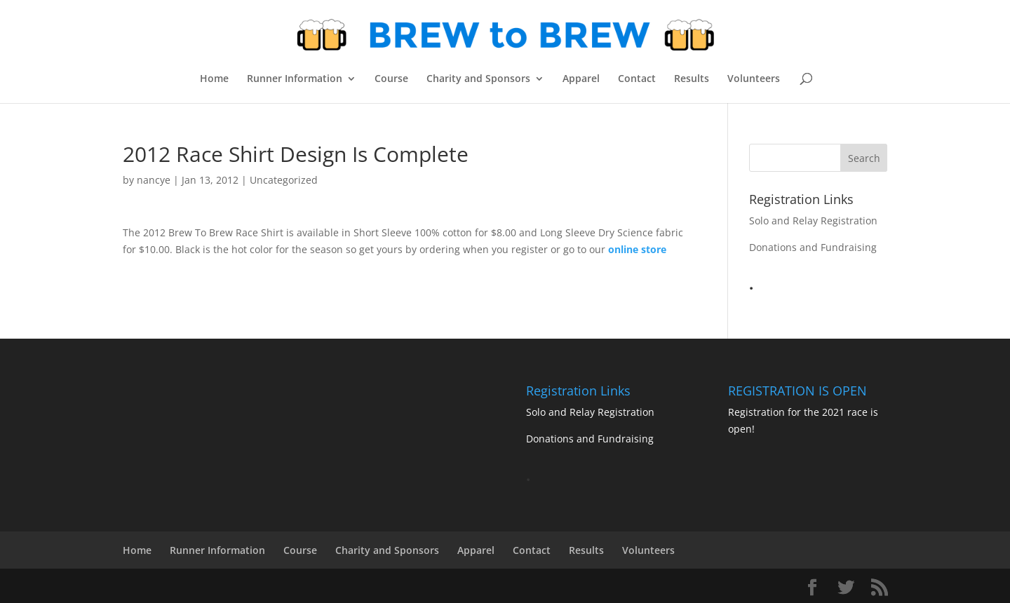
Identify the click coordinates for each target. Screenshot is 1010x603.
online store (637, 249)
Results (691, 79)
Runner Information (294, 79)
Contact (637, 79)
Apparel (581, 79)
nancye (153, 180)
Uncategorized (284, 180)
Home (214, 79)
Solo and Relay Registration (813, 220)
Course (391, 79)
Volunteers (753, 79)
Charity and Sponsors (478, 79)
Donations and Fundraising (813, 247)
